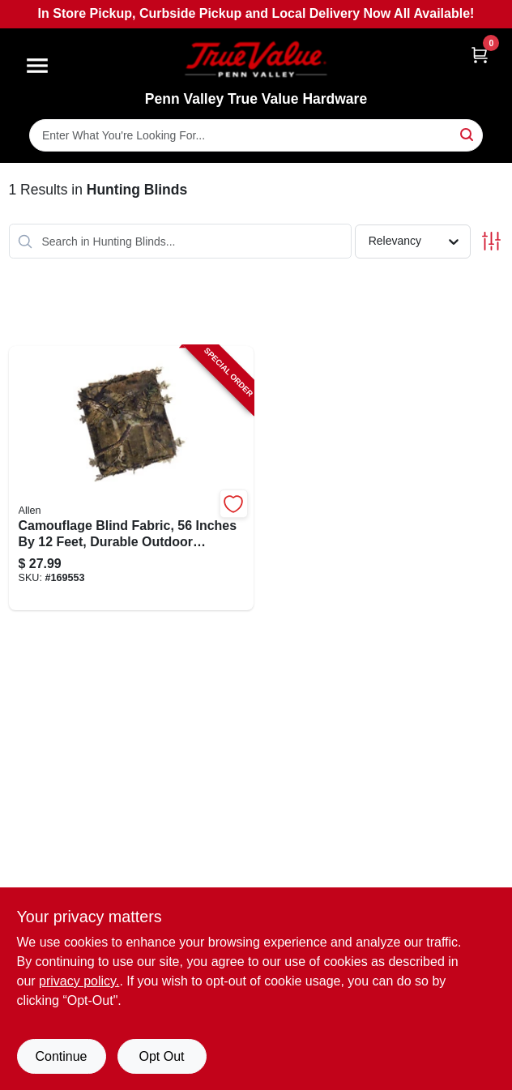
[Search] (468, 134)
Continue (61, 1056)
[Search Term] (256, 135)
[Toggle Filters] (491, 241)
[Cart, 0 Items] (479, 54)
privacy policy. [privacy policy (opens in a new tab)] (79, 981)
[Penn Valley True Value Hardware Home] (256, 59)
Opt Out (161, 1056)
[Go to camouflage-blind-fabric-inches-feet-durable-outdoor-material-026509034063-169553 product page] (131, 478)
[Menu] (37, 65)
